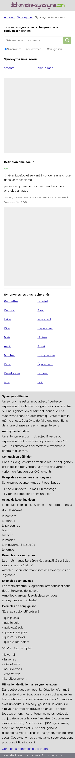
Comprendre (46, 355)
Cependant (45, 328)
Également (45, 364)
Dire (7, 328)
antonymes (43, 27)
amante (9, 68)
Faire (7, 319)
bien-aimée (45, 68)
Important (44, 319)
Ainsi (40, 310)
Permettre (11, 301)
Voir (40, 382)
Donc (7, 364)
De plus (9, 310)
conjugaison (12, 30)
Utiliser (42, 337)
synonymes (27, 27)
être (7, 382)
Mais (7, 337)
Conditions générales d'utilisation (25, 749)
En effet (42, 301)
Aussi (41, 346)
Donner (42, 373)
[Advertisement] (37, 115)
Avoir (7, 346)
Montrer (9, 355)
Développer (12, 373)
